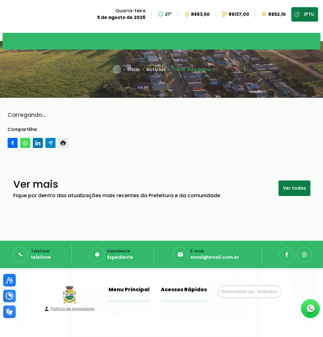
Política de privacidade (73, 308)
